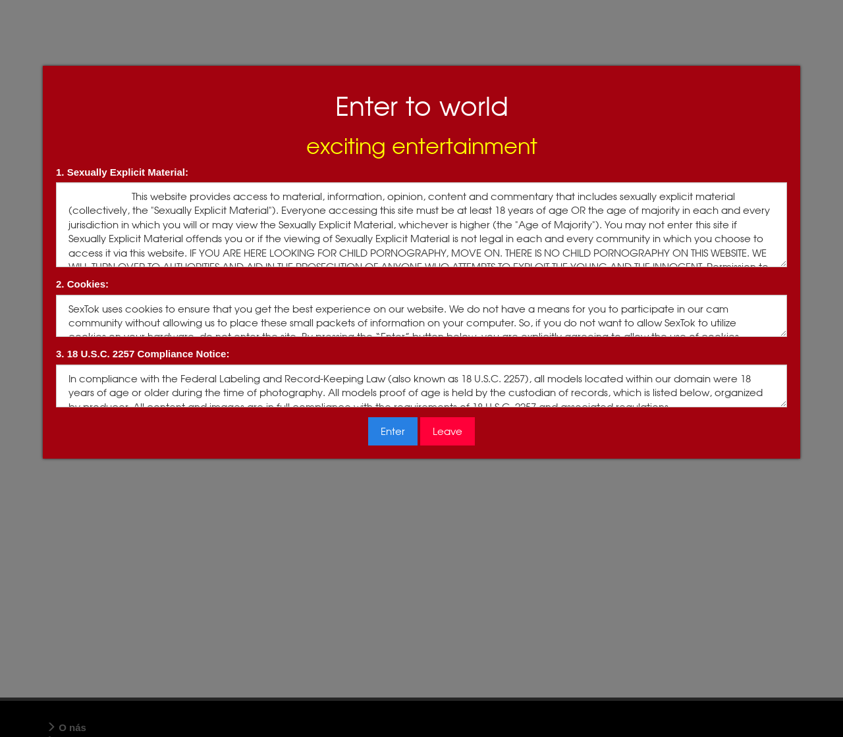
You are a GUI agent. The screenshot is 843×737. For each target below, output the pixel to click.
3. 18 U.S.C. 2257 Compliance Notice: (142, 353)
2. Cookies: (82, 284)
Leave (447, 431)
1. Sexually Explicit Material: (122, 172)
